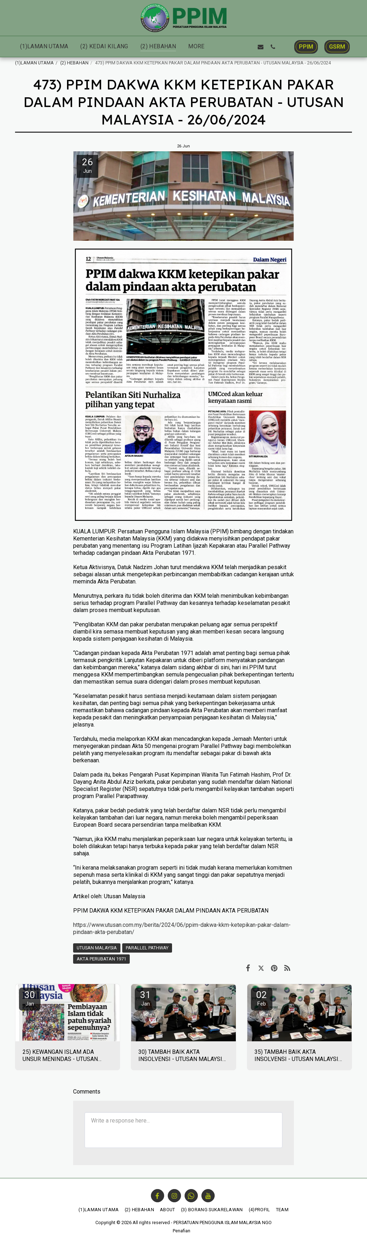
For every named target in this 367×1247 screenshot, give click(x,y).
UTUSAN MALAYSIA (97, 947)
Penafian (181, 1230)
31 (145, 998)
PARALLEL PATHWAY (147, 947)
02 (261, 998)
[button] (224, 47)
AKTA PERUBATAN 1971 (101, 959)
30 (29, 998)
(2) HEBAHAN (74, 62)
